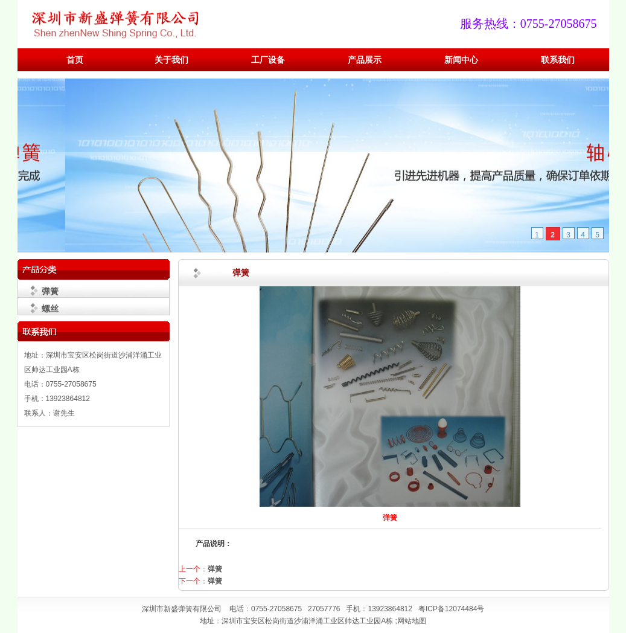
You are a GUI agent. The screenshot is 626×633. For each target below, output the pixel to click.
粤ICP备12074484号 (451, 609)
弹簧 (50, 291)
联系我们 (558, 60)
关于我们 (171, 60)
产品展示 (365, 60)
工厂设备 (268, 60)
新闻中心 (461, 60)
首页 (74, 60)
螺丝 (50, 308)
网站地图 (411, 621)
